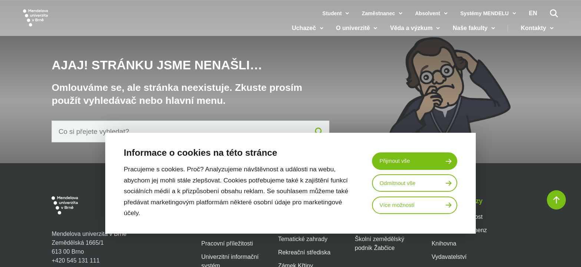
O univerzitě (358, 33)
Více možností (398, 206)
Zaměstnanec (378, 13)
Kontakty (537, 33)
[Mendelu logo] (66, 23)
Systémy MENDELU (484, 13)
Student (332, 13)
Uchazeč (308, 33)
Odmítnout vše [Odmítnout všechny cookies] (399, 183)
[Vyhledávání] (554, 13)
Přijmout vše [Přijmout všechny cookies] (396, 160)
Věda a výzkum (415, 33)
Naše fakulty (474, 33)
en (533, 13)
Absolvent (427, 13)
